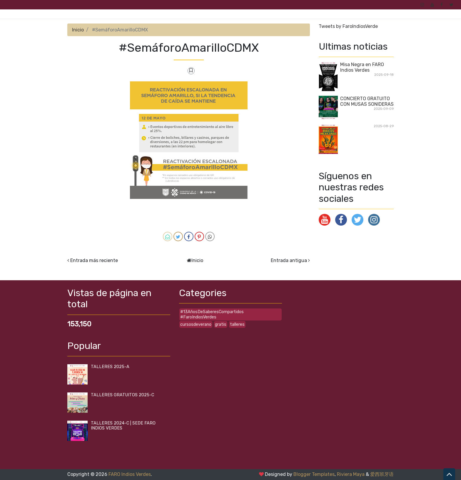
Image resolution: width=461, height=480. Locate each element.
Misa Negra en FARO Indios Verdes (362, 67)
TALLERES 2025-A (110, 366)
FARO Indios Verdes (129, 474)
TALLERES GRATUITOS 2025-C (122, 394)
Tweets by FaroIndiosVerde (348, 26)
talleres (237, 324)
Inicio (78, 30)
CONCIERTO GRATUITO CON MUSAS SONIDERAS (367, 101)
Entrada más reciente (94, 260)
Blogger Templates (314, 474)
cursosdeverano (195, 324)
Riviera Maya (351, 474)
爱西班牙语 (382, 474)
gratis (220, 324)
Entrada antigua (289, 260)
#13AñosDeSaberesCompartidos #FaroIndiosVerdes (212, 314)
